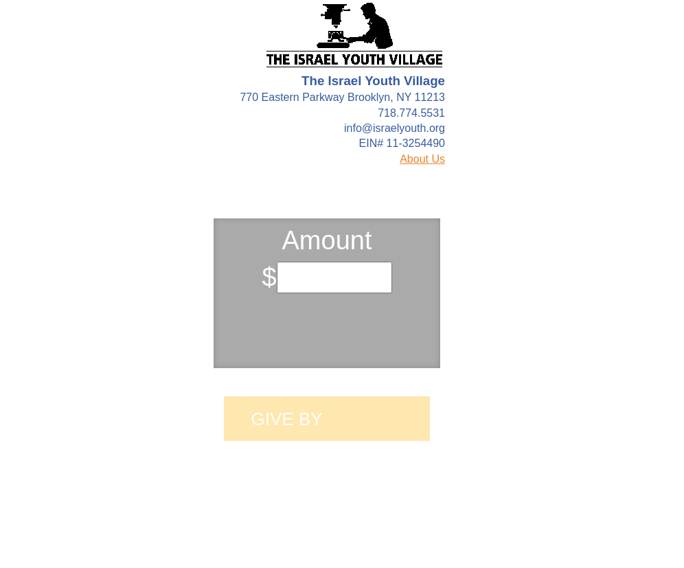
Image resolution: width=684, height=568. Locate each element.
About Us (422, 159)
